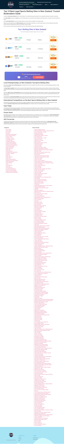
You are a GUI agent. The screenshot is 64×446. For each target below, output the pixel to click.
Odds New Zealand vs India (39, 327)
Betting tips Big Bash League (40, 229)
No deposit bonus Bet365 (39, 232)
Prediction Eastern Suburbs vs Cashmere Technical (43, 376)
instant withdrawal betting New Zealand (41, 395)
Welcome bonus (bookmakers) (11, 173)
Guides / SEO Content (10, 149)
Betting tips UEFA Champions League (41, 249)
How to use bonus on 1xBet (39, 271)
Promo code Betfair (38, 269)
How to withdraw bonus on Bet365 (41, 261)
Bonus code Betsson (38, 236)
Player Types (8, 160)
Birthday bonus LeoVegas (39, 338)
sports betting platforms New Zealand (41, 347)
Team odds (8, 168)
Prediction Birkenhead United (40, 289)
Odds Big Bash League (38, 197)
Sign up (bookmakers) (10, 163)
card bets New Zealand (39, 243)
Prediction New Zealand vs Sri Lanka (41, 268)
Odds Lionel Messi (38, 330)
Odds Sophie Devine (38, 333)
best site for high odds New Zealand (41, 351)
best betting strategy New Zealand (41, 341)
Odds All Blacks (37, 180)
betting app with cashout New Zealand (41, 294)
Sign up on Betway (38, 413)
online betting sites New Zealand (40, 264)
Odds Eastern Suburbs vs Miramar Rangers (42, 227)
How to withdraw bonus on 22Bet (40, 134)
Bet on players (8, 132)
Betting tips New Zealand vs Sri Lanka (41, 303)
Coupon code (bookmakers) (11, 144)
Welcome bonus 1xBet (38, 370)
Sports (47, 4)
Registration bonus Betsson (39, 312)
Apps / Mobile (8, 131)
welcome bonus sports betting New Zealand (42, 332)
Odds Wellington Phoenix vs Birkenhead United (43, 179)
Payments (21, 7)
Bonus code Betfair (38, 178)
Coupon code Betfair (38, 242)
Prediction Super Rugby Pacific (40, 167)
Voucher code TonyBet (38, 166)
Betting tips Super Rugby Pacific (40, 415)
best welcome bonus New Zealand (41, 218)
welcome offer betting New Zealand (41, 175)
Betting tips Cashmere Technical (40, 207)
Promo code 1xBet (38, 214)
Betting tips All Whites (38, 300)
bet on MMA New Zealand (39, 223)
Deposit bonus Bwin (38, 148)
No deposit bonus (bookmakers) (12, 154)
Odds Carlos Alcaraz (38, 254)
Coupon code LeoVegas (39, 356)
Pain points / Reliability (10, 155)
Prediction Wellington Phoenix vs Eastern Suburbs (43, 187)
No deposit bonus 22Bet (39, 328)
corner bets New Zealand (39, 357)
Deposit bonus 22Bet (38, 379)
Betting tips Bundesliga (39, 239)
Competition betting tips (10, 141)
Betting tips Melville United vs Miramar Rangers (43, 343)
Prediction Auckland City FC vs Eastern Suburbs (43, 358)
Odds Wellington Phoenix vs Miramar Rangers (43, 369)
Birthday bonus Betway (39, 135)
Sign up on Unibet (38, 423)
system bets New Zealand (39, 308)
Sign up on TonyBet (38, 174)
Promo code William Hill (39, 378)
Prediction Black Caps (38, 176)
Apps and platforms (55, 4)
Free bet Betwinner (38, 237)
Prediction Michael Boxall (39, 251)
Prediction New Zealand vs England (41, 256)
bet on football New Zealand (39, 364)
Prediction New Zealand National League (42, 159)
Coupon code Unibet (38, 161)
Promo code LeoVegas (39, 337)
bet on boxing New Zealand (39, 224)
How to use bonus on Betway (40, 162)
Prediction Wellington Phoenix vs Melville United (43, 255)
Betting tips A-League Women (40, 397)
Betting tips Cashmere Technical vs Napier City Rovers (44, 193)
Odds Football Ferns (38, 267)
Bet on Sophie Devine (38, 138)
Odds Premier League (38, 320)
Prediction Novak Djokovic (39, 403)
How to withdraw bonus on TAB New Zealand (42, 394)
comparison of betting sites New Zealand (42, 157)
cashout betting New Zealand (40, 307)
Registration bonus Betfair (39, 185)
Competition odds (9, 142)
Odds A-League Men (38, 233)
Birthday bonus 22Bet (38, 407)
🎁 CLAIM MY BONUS (38, 79)
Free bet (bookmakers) (10, 148)
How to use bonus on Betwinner (40, 349)
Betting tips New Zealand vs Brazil (40, 421)
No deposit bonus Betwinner (40, 296)
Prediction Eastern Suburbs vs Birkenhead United (43, 163)
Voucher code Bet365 (38, 408)
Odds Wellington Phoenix (39, 284)
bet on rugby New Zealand (39, 410)
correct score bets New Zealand (40, 426)
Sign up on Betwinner (38, 404)
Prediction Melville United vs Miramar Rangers (43, 365)
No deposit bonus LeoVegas (39, 352)
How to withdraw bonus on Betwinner (41, 275)
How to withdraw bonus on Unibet (40, 140)
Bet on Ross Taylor (38, 206)
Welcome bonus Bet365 (39, 345)
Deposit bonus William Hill (39, 208)
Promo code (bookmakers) (11, 161)
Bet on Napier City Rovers (39, 339)
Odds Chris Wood (38, 143)
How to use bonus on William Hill (40, 181)
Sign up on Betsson (38, 220)
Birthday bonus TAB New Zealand (40, 313)
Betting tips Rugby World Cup (40, 400)
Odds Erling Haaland (38, 147)
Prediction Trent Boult (38, 321)
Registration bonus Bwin (39, 290)
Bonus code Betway (38, 427)
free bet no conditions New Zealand (41, 306)
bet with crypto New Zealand (40, 172)
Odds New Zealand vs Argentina (40, 213)
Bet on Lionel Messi (38, 257)
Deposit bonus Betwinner (39, 192)
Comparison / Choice (10, 140)
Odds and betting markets (37, 4)
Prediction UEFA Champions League (41, 262)
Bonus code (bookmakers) (10, 137)
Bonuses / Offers (9, 138)
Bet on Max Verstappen (39, 375)
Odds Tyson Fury (37, 280)
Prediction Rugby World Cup (39, 305)
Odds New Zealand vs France (40, 282)
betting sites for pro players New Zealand (42, 286)
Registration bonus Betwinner (40, 401)
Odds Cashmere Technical (39, 390)
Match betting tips (9, 150)
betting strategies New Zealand (40, 235)
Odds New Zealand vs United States (41, 389)
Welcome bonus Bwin (38, 141)
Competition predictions (10, 143)
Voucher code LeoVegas (39, 173)
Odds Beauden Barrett (38, 217)
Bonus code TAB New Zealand (40, 252)
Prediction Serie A (38, 277)
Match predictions (9, 153)
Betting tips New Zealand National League (42, 230)
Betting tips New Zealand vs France (41, 144)
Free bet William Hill (38, 309)
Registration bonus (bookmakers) (12, 162)
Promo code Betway (38, 201)
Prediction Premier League (39, 200)
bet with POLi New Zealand (39, 406)
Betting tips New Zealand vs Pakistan (41, 150)
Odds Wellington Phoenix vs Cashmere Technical (43, 350)
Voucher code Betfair (38, 246)
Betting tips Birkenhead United (40, 281)
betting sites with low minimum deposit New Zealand (44, 301)
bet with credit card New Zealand (40, 383)
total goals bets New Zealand (40, 188)
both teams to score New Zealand (40, 344)
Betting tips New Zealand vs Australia (41, 137)
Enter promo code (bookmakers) (12, 147)
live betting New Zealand (39, 136)
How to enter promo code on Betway (41, 195)
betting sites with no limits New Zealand (42, 244)
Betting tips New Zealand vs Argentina (41, 231)
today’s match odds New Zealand (40, 353)
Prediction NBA (37, 322)
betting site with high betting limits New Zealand (43, 366)
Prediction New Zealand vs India (40, 381)
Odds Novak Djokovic (38, 319)
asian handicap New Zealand (40, 409)
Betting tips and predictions (24, 4)
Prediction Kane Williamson (39, 340)
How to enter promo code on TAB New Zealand (43, 274)
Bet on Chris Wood (38, 422)
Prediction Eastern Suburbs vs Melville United (42, 258)
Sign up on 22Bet (38, 334)
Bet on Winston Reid (38, 210)
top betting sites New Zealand (40, 359)
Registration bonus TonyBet (39, 382)
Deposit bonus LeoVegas (39, 142)
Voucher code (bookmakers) (11, 172)
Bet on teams (8, 134)
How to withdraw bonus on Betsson (41, 182)
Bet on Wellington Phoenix (39, 325)
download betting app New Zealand (41, 314)
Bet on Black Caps (38, 273)
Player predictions (9, 159)
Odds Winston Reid (38, 318)
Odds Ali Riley (37, 299)
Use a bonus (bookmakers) (11, 170)
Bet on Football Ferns (38, 425)
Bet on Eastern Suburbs (39, 205)
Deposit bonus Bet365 (38, 270)
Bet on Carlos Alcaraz (38, 212)
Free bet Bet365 (37, 211)
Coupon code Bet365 (38, 419)
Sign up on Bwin (37, 377)
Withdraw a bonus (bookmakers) (12, 174)
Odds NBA (36, 191)
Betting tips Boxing (38, 250)
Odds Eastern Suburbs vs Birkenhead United (42, 360)
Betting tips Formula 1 (38, 288)
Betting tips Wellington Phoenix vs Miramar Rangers (44, 151)
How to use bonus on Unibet (39, 198)
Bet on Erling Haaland (38, 292)
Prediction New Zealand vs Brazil (40, 149)
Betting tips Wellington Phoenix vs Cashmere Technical (44, 132)
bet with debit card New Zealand (40, 293)
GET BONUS (53, 40)
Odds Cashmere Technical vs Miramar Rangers (43, 396)
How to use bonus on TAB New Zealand (41, 391)
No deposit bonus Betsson (39, 384)
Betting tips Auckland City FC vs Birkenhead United (43, 331)
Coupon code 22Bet (38, 169)
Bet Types (8, 135)
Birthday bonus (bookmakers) (11, 136)
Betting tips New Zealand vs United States (42, 326)
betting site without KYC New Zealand (41, 420)
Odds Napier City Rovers (39, 216)
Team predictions (9, 169)
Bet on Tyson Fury (38, 194)
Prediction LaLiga (38, 219)
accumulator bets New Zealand (40, 402)
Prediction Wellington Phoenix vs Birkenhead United (44, 248)
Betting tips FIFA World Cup (39, 387)
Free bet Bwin (37, 186)
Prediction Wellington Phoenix (40, 131)
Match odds (8, 151)
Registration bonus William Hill (40, 287)
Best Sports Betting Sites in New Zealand (27, 2)
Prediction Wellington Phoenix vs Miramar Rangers (43, 385)
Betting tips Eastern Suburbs (40, 388)
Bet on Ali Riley (37, 156)
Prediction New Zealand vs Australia (41, 225)
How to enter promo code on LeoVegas (41, 238)
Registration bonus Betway (39, 371)
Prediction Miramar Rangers (39, 315)
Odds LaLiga (37, 226)
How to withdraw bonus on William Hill (41, 324)
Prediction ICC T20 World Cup (40, 362)
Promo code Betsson (38, 276)
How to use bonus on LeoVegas (40, 372)
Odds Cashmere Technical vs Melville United (42, 154)
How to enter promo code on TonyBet (41, 295)
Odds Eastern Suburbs (38, 160)
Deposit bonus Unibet (38, 204)
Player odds (8, 157)
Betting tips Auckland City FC (40, 155)
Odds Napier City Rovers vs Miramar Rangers (42, 414)
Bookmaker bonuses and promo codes (44, 2)
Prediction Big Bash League (39, 265)
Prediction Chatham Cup (39, 368)
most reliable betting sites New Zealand (41, 283)
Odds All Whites (37, 311)
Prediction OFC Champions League (41, 398)
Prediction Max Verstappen (39, 245)
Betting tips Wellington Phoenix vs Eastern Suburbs (44, 416)
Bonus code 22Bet (38, 168)
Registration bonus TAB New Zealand (41, 346)
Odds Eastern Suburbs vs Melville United (42, 363)
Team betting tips (9, 167)
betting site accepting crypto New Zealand (42, 417)
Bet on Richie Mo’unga (38, 263)
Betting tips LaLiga (38, 153)
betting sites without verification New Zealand (43, 170)
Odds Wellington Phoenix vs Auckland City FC (43, 199)
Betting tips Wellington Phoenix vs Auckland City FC (44, 302)
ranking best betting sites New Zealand (41, 189)
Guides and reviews (30, 7)
